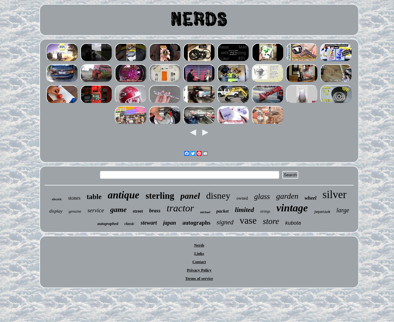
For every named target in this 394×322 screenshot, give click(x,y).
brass (155, 211)
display (55, 211)
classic (129, 224)
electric (57, 199)
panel (190, 196)
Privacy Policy (199, 270)
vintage (292, 208)
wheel (310, 198)
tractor (180, 208)
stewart (149, 223)
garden (287, 196)
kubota (293, 223)
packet (222, 211)
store (271, 221)
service (95, 210)
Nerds (199, 245)
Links (199, 253)
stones (74, 198)
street (138, 211)
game (118, 210)
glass (262, 196)
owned (242, 198)
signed (225, 222)
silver (335, 195)
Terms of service (199, 278)
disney (218, 195)
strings (265, 211)
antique (123, 195)
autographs (196, 222)
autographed (107, 223)
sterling (160, 196)
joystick (322, 212)
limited (244, 210)
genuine (75, 211)
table (94, 197)
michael (205, 212)
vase (248, 220)
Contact (199, 261)
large (342, 210)
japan (169, 223)
